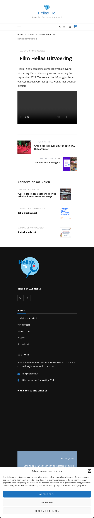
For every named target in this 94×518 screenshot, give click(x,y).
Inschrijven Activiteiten (28, 318)
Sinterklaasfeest (26, 232)
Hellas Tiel (47, 13)
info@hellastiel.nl (30, 373)
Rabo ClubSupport (27, 212)
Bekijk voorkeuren (47, 510)
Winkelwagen (24, 324)
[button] (89, 470)
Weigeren (47, 502)
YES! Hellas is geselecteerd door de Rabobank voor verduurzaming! (36, 195)
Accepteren (47, 494)
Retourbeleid (23, 344)
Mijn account (23, 331)
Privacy (20, 337)
